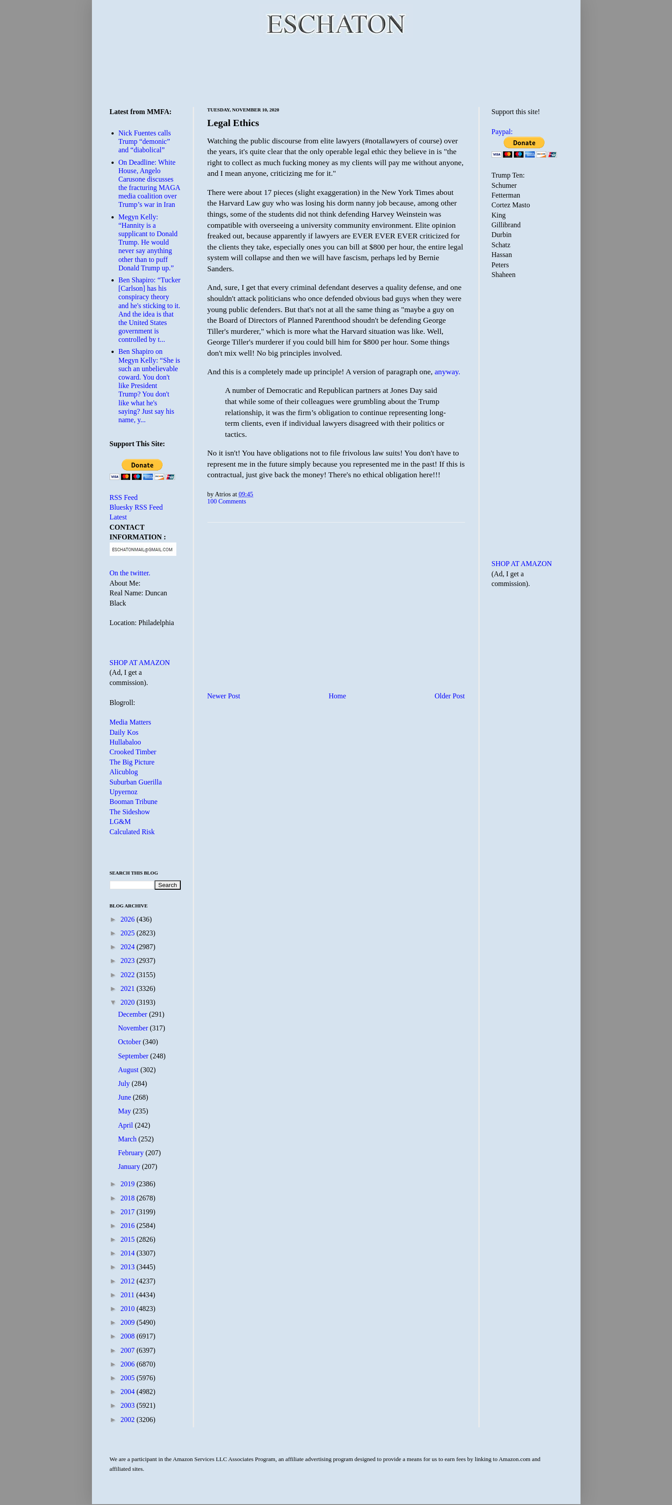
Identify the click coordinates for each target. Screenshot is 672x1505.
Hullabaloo (125, 742)
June (125, 1097)
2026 (128, 919)
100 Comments (227, 501)
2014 (128, 1253)
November (134, 1028)
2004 (128, 1391)
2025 (128, 933)
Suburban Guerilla (136, 782)
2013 (128, 1267)
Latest (118, 517)
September (134, 1056)
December (133, 1014)
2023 (128, 960)
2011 (128, 1295)
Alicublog (124, 772)
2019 (128, 1184)
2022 (128, 974)
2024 (128, 947)
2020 (128, 1002)
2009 (128, 1322)
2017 (128, 1212)
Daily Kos (124, 732)
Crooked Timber (133, 752)
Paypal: (502, 131)
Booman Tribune (134, 801)
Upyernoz (124, 792)
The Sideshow (130, 812)
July (125, 1083)
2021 (128, 988)
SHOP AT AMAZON (140, 662)
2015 (128, 1239)
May (125, 1111)
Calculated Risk (132, 832)
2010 (128, 1308)
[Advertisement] (336, 71)
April (126, 1125)
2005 (128, 1378)
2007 (128, 1350)
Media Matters (130, 722)
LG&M (120, 821)
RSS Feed (124, 497)
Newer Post (223, 696)
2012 (128, 1281)
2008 (128, 1336)
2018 (128, 1198)
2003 (128, 1405)
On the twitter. (130, 573)
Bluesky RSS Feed (136, 507)
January (130, 1166)
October (130, 1042)
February (132, 1152)
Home (337, 696)
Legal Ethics (233, 122)
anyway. (448, 371)
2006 (128, 1364)
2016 (128, 1225)
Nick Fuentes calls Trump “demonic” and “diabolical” (145, 141)
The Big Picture (132, 762)
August (129, 1069)
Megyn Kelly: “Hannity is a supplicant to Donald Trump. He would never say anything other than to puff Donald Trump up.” (148, 242)
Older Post (450, 696)
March (128, 1139)
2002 (128, 1419)
